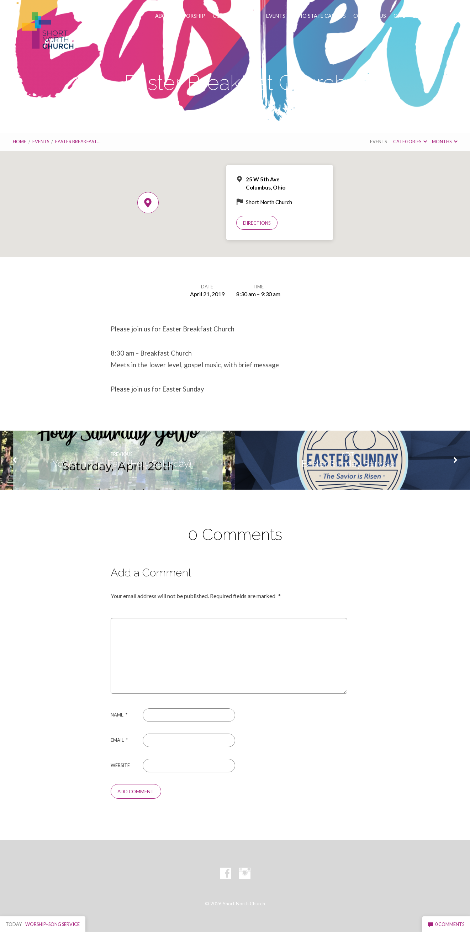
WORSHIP (193, 16)
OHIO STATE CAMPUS (319, 16)
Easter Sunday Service (348, 463)
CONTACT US (369, 16)
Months (444, 141)
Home (19, 141)
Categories (410, 141)
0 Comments (446, 924)
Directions (257, 223)
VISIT (252, 16)
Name (119, 715)
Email (119, 740)
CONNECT (225, 16)
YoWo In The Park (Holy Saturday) (121, 463)
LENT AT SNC (428, 16)
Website (120, 765)
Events (40, 141)
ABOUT (164, 16)
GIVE (400, 16)
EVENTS (275, 16)
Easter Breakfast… (77, 141)
